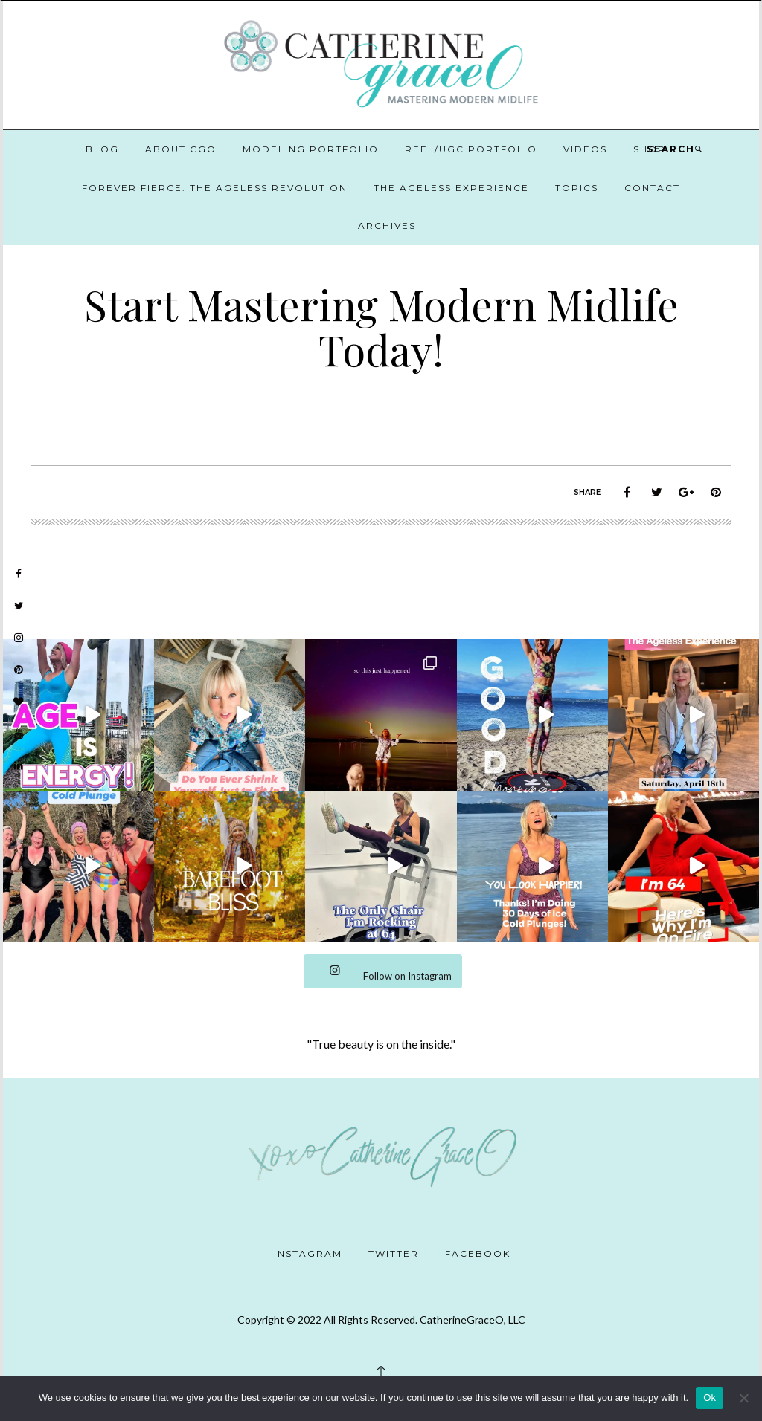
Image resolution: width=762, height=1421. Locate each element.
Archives (387, 225)
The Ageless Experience (451, 187)
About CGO (181, 149)
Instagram (308, 1253)
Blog (102, 149)
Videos (585, 149)
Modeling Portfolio (311, 149)
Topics (576, 187)
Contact (652, 187)
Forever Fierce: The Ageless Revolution (215, 187)
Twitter (393, 1253)
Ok (709, 1397)
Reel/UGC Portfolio (471, 149)
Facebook (477, 1253)
